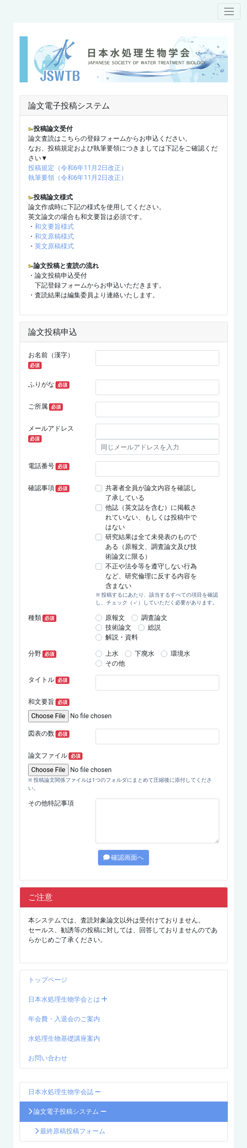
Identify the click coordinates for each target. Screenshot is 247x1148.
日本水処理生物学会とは (68, 999)
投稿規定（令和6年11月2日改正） (78, 168)
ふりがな (49, 384)
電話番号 (49, 466)
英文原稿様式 (54, 246)
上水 (111, 653)
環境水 (180, 653)
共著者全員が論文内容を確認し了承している (151, 493)
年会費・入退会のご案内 (64, 1019)
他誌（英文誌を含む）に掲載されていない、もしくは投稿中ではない (151, 517)
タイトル (49, 680)
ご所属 (45, 407)
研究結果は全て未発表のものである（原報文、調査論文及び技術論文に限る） (151, 546)
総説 (154, 627)
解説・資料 (121, 637)
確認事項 (49, 488)
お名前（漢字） (51, 360)
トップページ (47, 980)
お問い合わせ (47, 1058)
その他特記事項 (51, 803)
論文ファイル (55, 756)
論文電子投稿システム (67, 1111)
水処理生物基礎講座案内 (64, 1038)
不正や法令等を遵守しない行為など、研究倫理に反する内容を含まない (151, 576)
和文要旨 (49, 702)
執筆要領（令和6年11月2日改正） (78, 177)
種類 (42, 618)
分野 (42, 654)
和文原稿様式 (54, 236)
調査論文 (154, 618)
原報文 (115, 618)
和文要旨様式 (54, 226)
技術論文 (118, 627)
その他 (115, 663)
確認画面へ (123, 857)
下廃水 (144, 653)
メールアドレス (51, 433)
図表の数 (49, 734)
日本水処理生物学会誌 (64, 1092)
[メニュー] (229, 11)
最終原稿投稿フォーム (67, 1131)
